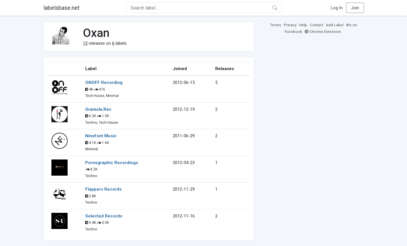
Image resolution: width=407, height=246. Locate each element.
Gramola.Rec (98, 109)
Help (303, 25)
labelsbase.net (61, 7)
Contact (316, 25)
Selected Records (103, 216)
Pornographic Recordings (111, 162)
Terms (275, 25)
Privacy (290, 25)
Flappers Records (103, 189)
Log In (337, 7)
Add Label (334, 25)
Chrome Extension (323, 31)
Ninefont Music (101, 135)
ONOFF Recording (103, 82)
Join (355, 7)
